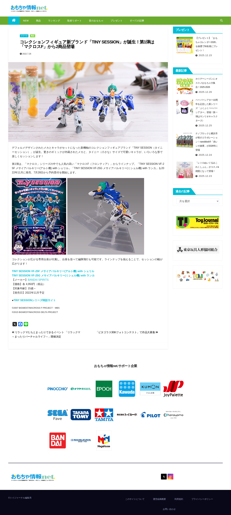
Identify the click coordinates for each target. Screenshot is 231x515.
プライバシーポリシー (202, 499)
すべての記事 (137, 20)
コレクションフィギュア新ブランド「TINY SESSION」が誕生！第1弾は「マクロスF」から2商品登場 (87, 44)
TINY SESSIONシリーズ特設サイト (35, 300)
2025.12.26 (205, 92)
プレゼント (117, 20)
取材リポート (74, 20)
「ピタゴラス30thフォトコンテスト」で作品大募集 (127, 332)
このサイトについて (135, 499)
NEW (26, 20)
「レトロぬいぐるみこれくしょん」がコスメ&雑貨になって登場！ (207, 166)
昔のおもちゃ (96, 20)
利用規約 (178, 499)
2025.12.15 (205, 55)
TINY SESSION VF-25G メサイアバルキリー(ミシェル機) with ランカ (53, 275)
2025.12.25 (205, 125)
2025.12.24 (205, 155)
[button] (221, 20)
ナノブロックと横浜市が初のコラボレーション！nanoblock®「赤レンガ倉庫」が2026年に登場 (206, 141)
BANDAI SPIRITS (38, 279)
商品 (38, 20)
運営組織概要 (159, 499)
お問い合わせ (169, 509)
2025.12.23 (205, 176)
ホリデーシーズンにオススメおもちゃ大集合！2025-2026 (206, 82)
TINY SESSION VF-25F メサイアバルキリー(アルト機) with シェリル (53, 271)
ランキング (54, 20)
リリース (24, 36)
